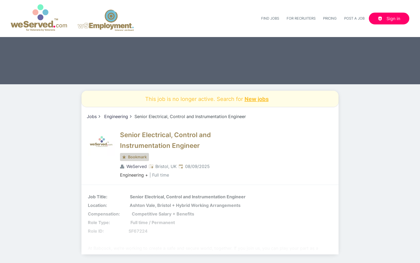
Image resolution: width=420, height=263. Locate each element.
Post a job (354, 18)
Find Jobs (270, 18)
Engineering (116, 116)
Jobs (92, 116)
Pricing (330, 18)
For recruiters (301, 18)
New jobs (257, 99)
